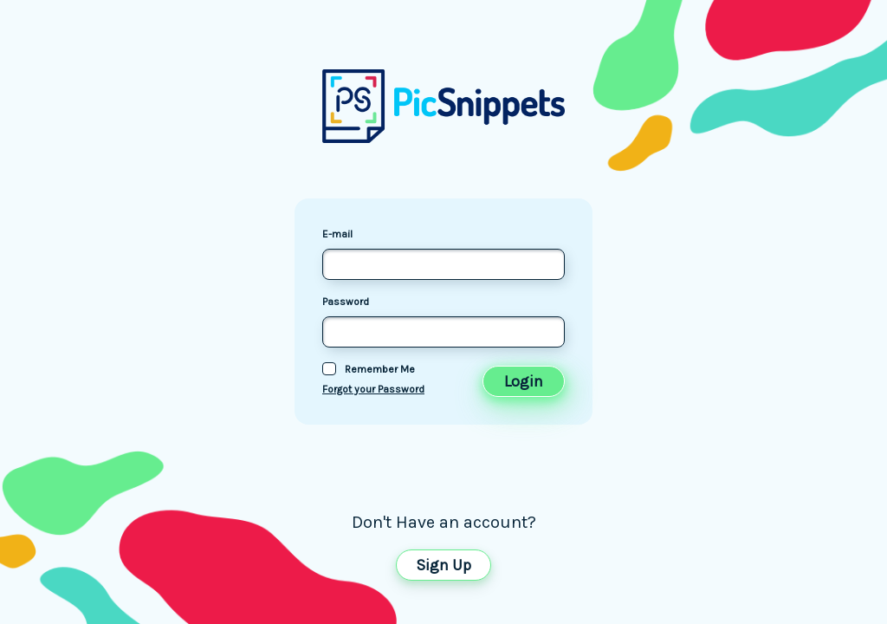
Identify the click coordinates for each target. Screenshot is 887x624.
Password (345, 302)
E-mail (337, 234)
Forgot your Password (373, 389)
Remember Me (380, 369)
